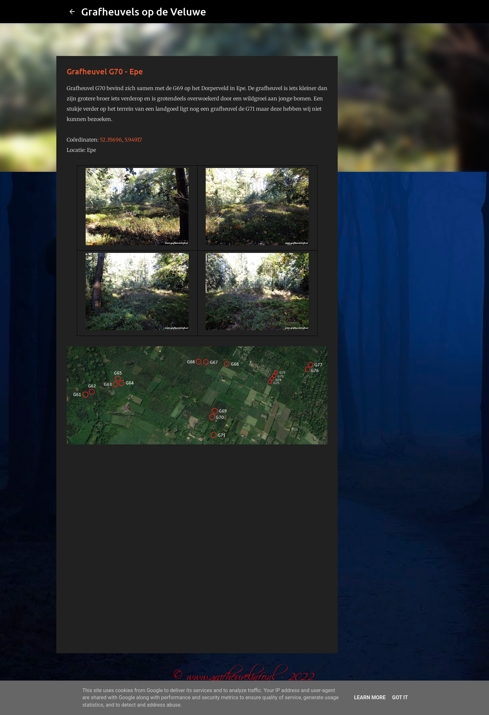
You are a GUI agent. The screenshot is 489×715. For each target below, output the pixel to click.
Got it (400, 697)
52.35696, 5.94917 (121, 139)
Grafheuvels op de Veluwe (143, 11)
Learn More (370, 697)
